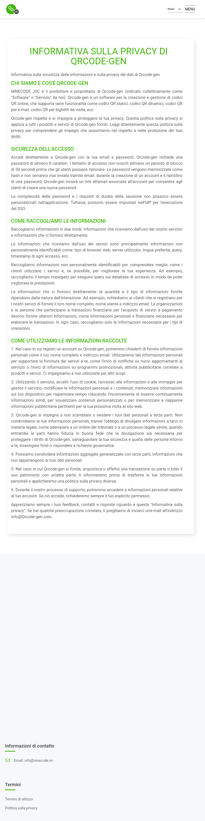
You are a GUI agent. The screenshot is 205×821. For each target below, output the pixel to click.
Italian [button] (170, 9)
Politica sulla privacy (21, 808)
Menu (190, 9)
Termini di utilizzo (19, 799)
